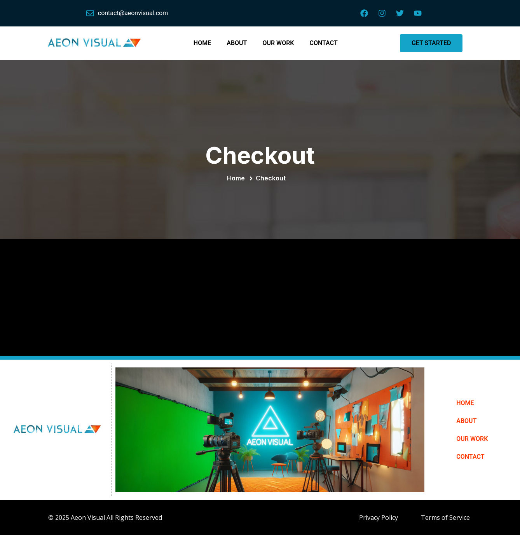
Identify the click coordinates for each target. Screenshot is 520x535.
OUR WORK (278, 43)
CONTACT (323, 43)
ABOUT (237, 43)
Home (237, 178)
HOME (202, 43)
